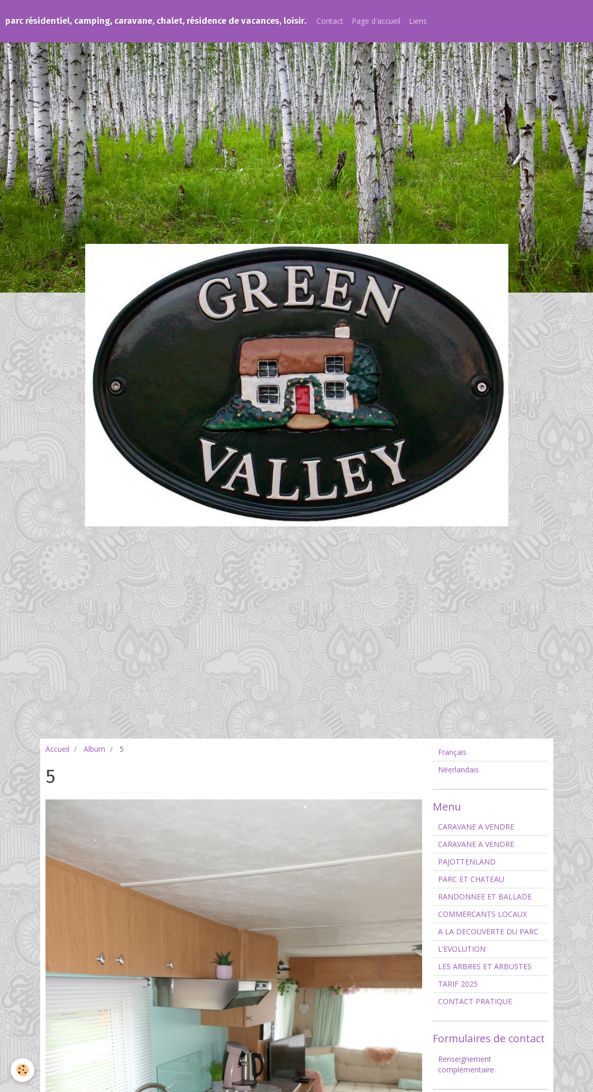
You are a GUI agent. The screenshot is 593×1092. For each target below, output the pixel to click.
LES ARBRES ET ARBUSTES (485, 966)
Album (94, 749)
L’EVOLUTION (462, 949)
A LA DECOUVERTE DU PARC (488, 931)
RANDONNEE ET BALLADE (485, 896)
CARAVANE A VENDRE (476, 827)
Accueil (57, 749)
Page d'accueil (376, 21)
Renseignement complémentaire (466, 1064)
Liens (418, 21)
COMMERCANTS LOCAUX (482, 914)
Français (452, 752)
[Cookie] (22, 1070)
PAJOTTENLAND (467, 862)
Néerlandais (458, 770)
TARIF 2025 (458, 984)
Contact (329, 21)
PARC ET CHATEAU (471, 879)
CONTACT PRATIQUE (475, 1001)
